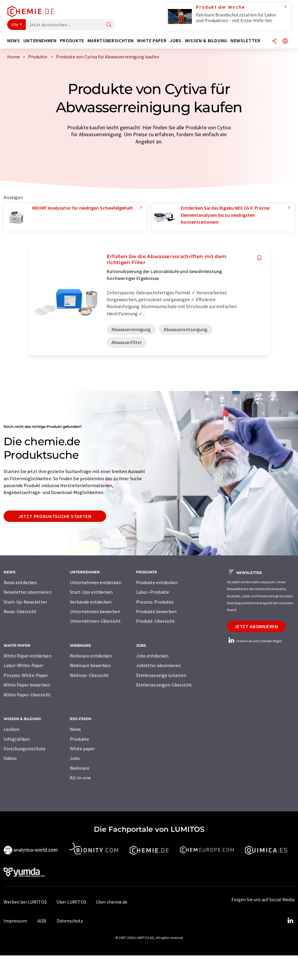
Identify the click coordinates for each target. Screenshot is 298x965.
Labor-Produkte (152, 592)
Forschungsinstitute (25, 749)
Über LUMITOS (71, 902)
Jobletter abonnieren (158, 665)
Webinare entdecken (91, 656)
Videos (10, 758)
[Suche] (109, 25)
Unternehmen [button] (40, 40)
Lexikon (11, 729)
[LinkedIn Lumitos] (290, 921)
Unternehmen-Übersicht (95, 621)
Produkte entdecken (157, 582)
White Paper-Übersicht (27, 695)
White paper (82, 749)
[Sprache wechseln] (285, 41)
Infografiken (17, 739)
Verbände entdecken (91, 602)
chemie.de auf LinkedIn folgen (254, 641)
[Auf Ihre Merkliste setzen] (259, 258)
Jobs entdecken (152, 656)
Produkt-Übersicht (155, 621)
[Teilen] (274, 41)
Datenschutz (70, 921)
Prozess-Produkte (155, 602)
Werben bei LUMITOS (25, 902)
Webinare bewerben (90, 665)
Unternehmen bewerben (95, 611)
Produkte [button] (72, 40)
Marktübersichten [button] (111, 40)
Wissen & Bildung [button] (206, 40)
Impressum (15, 921)
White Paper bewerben (27, 685)
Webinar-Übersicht (89, 675)
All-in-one (80, 778)
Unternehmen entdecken (95, 582)
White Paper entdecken (27, 656)
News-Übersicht (20, 611)
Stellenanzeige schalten (161, 675)
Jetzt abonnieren (256, 626)
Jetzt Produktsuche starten (54, 516)
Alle (14, 24)
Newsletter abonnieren (28, 592)
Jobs (75, 758)
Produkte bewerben (156, 611)
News (75, 729)
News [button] (13, 40)
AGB (41, 921)
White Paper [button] (151, 40)
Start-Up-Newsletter (25, 602)
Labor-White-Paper (23, 665)
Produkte (79, 739)
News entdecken (20, 582)
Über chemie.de (111, 902)
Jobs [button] (176, 40)
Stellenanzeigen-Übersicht (164, 685)
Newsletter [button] (245, 40)
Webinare (79, 768)
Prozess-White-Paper (26, 675)
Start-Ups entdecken (91, 592)
